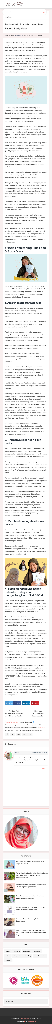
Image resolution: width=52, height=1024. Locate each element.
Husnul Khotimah (25, 722)
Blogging (8, 960)
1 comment (38, 35)
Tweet (9, 703)
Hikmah (37, 956)
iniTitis (16, 752)
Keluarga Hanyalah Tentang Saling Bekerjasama (28, 920)
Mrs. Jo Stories (25, 1018)
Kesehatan (37, 951)
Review (8, 951)
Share (17, 703)
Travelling (28, 956)
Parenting (17, 951)
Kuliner (8, 956)
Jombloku (42, 727)
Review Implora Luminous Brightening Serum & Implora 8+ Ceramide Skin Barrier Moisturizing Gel (32, 875)
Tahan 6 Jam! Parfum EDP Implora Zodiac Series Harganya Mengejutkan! (30, 909)
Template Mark (31, 1021)
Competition (17, 956)
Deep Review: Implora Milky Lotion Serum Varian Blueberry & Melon (30, 897)
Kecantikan (10, 35)
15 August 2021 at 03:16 (39, 752)
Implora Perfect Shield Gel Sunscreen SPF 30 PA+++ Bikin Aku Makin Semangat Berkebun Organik (31, 933)
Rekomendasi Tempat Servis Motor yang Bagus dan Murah (30, 863)
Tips (44, 956)
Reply (44, 768)
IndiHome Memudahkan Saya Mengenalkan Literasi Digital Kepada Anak (31, 886)
